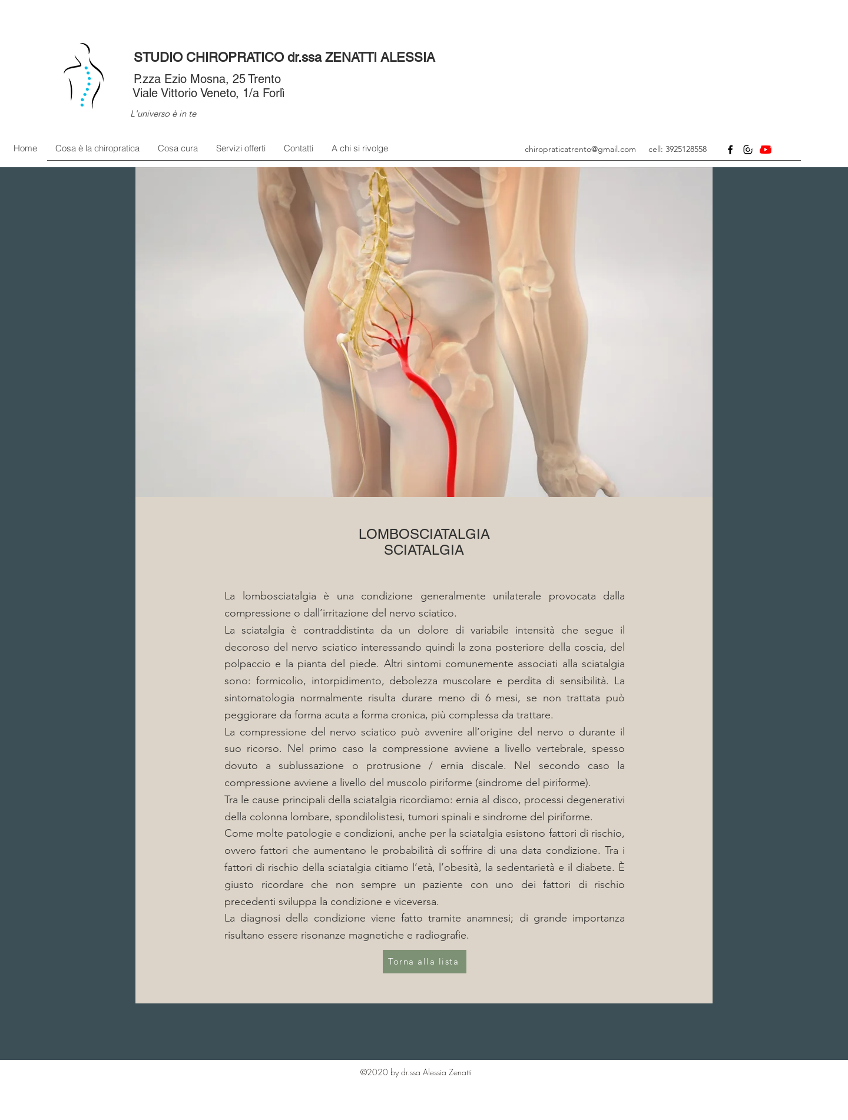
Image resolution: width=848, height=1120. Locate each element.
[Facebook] (730, 149)
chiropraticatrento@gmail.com (580, 149)
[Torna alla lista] (424, 961)
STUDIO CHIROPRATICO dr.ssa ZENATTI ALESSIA (284, 57)
